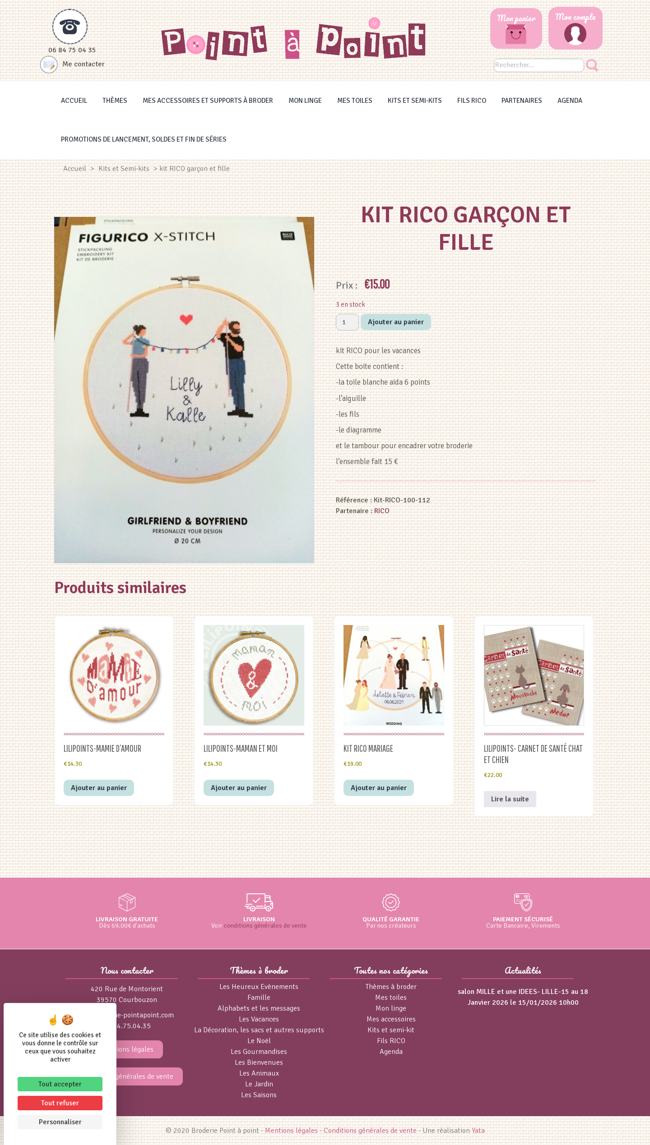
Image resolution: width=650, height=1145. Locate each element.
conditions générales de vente (265, 925)
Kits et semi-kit (390, 1030)
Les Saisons (259, 1094)
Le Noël (259, 1040)
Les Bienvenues (259, 1062)
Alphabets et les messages (259, 1008)
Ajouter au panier (396, 321)
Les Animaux (259, 1073)
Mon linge (305, 101)
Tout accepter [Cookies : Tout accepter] (60, 1084)
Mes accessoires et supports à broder (208, 101)
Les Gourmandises (259, 1051)
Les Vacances (259, 1019)
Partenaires (521, 101)
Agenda (569, 101)
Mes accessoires (391, 1019)
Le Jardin (259, 1084)
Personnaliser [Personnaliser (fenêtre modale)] (60, 1122)
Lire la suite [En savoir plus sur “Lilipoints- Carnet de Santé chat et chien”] (510, 799)
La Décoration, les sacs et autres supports (259, 1030)
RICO (382, 510)
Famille (258, 997)
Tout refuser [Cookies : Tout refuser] (60, 1103)
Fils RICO (471, 101)
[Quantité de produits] (347, 322)
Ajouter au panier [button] (99, 787)
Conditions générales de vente (126, 1076)
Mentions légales (127, 1049)
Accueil (74, 101)
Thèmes (114, 101)
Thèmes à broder (391, 986)
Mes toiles (354, 101)
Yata (478, 1130)
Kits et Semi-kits (415, 101)
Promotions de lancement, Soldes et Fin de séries (144, 139)
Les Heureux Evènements (258, 986)
